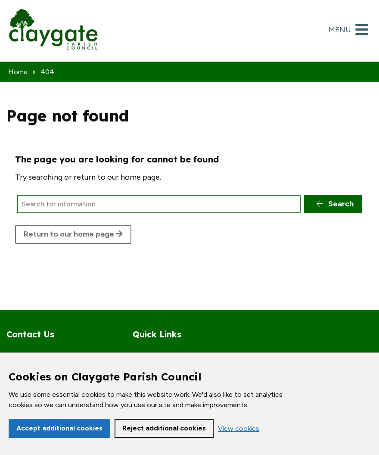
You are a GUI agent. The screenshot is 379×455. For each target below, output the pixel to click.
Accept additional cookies (59, 428)
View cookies (238, 428)
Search (334, 204)
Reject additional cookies (164, 428)
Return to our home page (73, 234)
